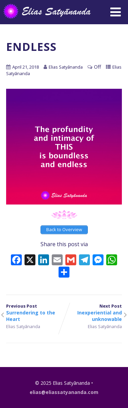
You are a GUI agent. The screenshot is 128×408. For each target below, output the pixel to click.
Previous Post (35, 312)
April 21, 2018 (25, 67)
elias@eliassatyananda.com (64, 392)
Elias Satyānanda (23, 326)
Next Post (93, 312)
